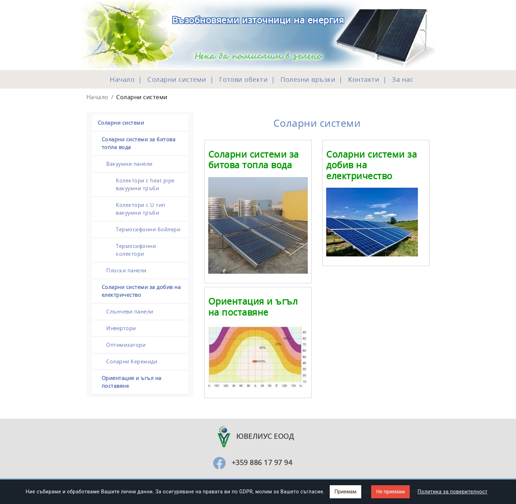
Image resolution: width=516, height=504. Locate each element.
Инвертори (121, 328)
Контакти (363, 79)
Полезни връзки (307, 79)
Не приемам (390, 491)
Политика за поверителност (452, 491)
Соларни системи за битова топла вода (139, 143)
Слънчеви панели (129, 311)
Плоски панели (126, 270)
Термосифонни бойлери (148, 229)
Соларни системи (176, 79)
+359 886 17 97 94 (262, 462)
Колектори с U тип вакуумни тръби (140, 209)
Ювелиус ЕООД (253, 436)
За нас (402, 79)
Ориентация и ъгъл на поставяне (131, 382)
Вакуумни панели (129, 163)
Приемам (346, 491)
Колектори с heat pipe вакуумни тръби (145, 184)
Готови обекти (242, 79)
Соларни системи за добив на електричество (141, 291)
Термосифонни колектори (136, 250)
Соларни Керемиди (131, 361)
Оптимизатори (126, 344)
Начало (122, 79)
